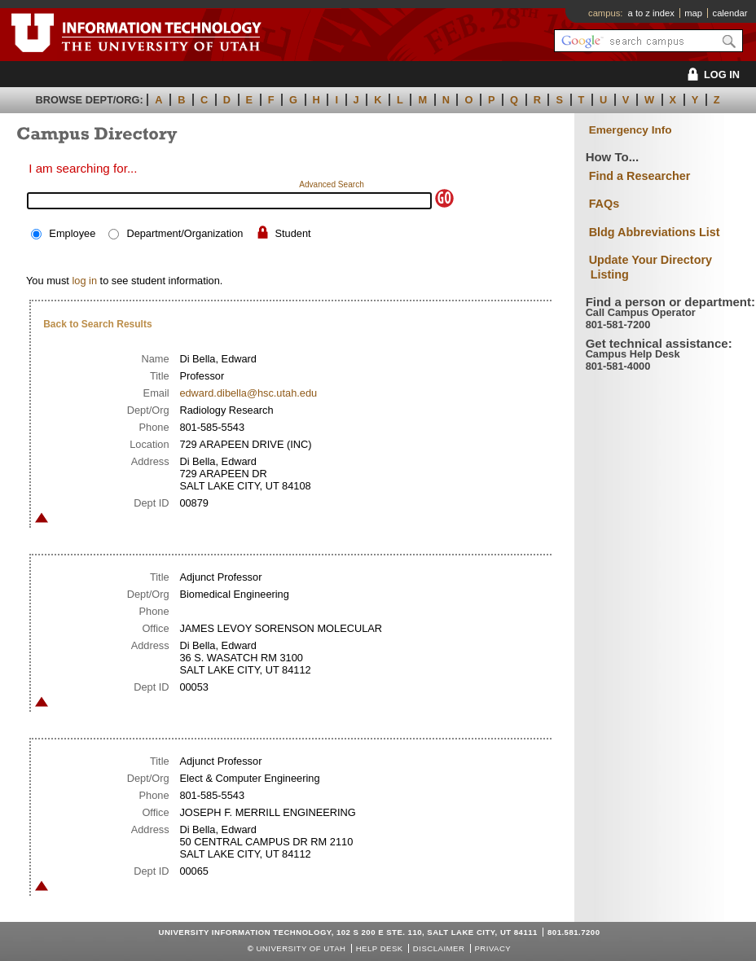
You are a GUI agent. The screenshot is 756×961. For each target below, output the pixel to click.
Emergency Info (630, 130)
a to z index (651, 13)
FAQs (604, 203)
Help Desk (379, 948)
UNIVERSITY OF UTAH (300, 948)
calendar (730, 13)
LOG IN (711, 74)
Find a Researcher (640, 175)
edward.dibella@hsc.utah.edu (248, 393)
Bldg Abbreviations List (654, 232)
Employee (72, 233)
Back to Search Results (97, 324)
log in (84, 280)
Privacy (492, 948)
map (693, 13)
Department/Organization (184, 233)
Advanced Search (331, 184)
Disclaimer (438, 948)
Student (293, 233)
